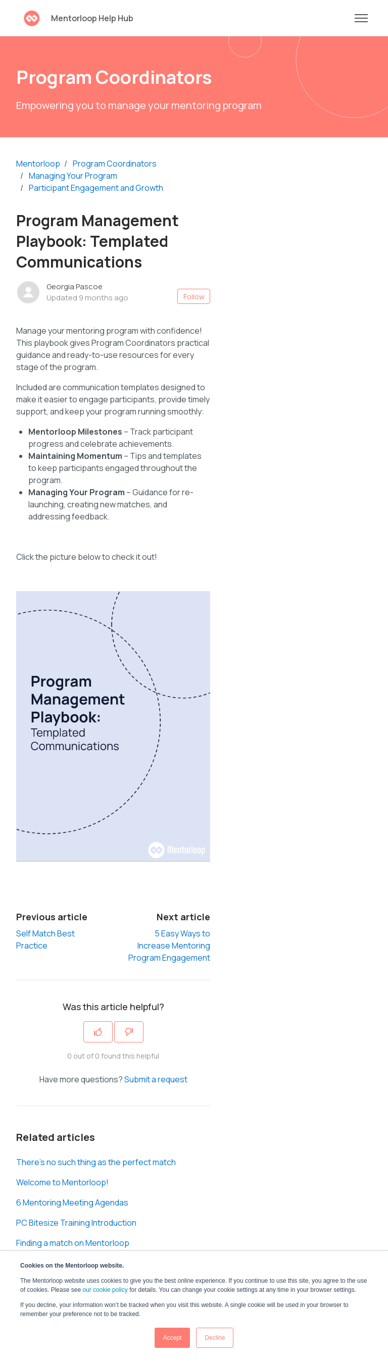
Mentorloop (38, 163)
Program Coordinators (115, 163)
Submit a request (155, 1079)
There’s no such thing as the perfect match (96, 1162)
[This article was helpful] (98, 1031)
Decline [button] (215, 1337)
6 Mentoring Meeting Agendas (72, 1202)
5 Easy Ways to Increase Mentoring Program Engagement (169, 945)
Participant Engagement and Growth (96, 187)
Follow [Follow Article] (194, 296)
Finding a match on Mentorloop (72, 1242)
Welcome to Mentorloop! (62, 1182)
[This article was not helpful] (128, 1031)
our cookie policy (104, 1289)
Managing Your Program (73, 175)
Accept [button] (172, 1337)
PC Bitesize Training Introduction (76, 1222)
